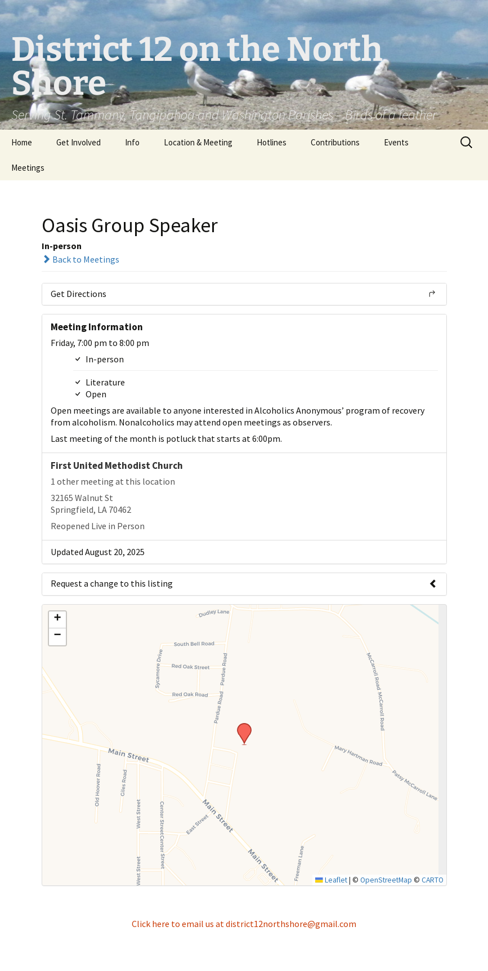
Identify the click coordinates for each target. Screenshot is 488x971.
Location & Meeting (198, 142)
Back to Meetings (80, 259)
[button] (240, 726)
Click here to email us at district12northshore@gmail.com (244, 923)
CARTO (433, 880)
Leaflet (331, 880)
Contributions (335, 142)
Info (132, 142)
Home (21, 142)
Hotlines (271, 142)
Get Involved (78, 142)
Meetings (27, 167)
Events (396, 142)
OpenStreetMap (386, 880)
